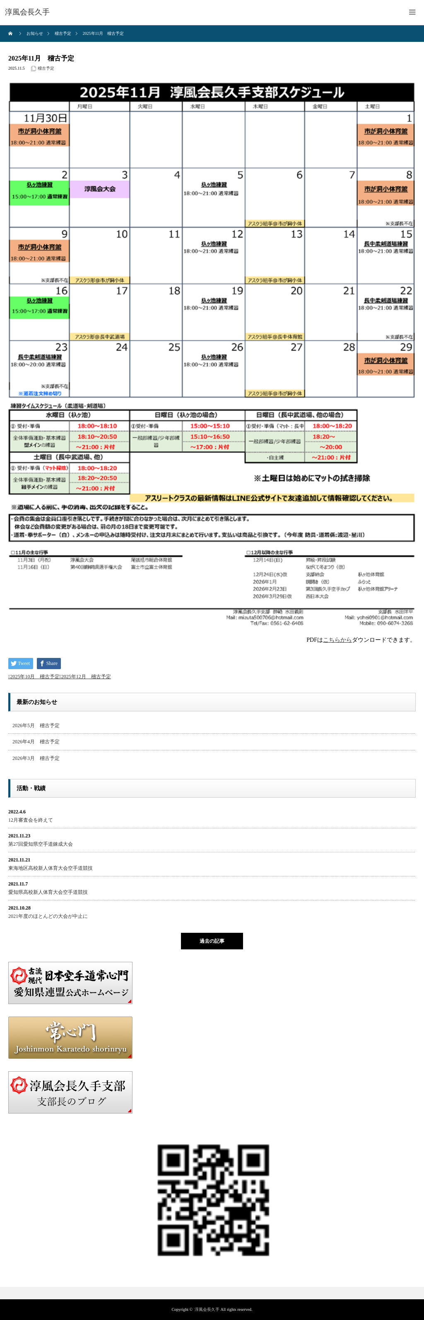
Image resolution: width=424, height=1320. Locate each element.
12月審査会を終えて (30, 820)
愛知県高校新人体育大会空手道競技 (48, 892)
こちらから (337, 640)
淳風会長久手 (207, 1309)
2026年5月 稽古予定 (36, 725)
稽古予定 (46, 68)
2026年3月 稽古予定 (36, 758)
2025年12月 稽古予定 (86, 676)
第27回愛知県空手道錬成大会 (40, 844)
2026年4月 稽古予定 (36, 742)
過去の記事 (212, 941)
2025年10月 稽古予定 (35, 676)
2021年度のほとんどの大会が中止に (48, 916)
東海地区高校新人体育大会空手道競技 (50, 868)
